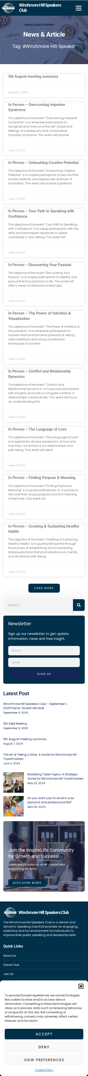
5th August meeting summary (33, 76)
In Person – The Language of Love (37, 429)
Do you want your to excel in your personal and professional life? (50, 800)
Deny (44, 1047)
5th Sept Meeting (15, 724)
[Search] (79, 605)
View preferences (44, 1059)
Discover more (27, 883)
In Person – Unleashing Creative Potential (43, 162)
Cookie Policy (44, 1070)
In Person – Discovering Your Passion (39, 265)
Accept (44, 1034)
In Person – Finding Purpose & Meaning (41, 477)
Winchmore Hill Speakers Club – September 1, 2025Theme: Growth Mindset (35, 706)
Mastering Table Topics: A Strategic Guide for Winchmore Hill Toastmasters (55, 776)
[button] (81, 986)
